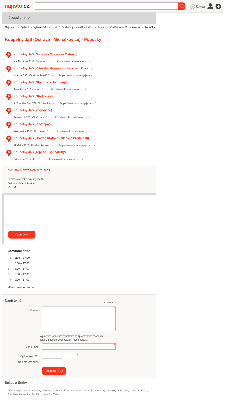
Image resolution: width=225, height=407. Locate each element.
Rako (144, 390)
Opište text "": (29, 356)
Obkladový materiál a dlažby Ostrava (29, 390)
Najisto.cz (19, 6)
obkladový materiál (128, 390)
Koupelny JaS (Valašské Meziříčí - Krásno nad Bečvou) (54, 68)
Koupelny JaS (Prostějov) (32, 124)
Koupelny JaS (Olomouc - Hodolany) (40, 82)
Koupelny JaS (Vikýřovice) (33, 110)
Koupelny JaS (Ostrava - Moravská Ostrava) (45, 54)
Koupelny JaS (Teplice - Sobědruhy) (40, 152)
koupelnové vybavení (77, 390)
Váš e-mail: (32, 346)
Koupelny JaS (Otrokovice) (33, 96)
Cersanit (58, 390)
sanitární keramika (19, 394)
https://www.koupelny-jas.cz (71, 61)
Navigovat (21, 234)
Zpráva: (34, 310)
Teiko (56, 394)
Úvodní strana (19, 17)
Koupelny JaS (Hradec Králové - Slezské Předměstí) (51, 138)
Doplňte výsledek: (28, 361)
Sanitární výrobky (41, 394)
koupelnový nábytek (103, 390)
